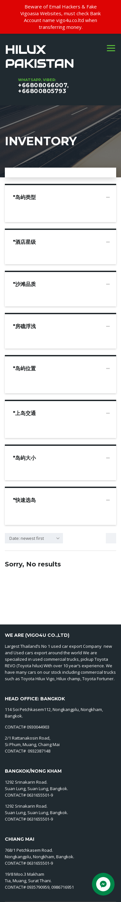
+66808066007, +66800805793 (43, 88)
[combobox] (34, 538)
